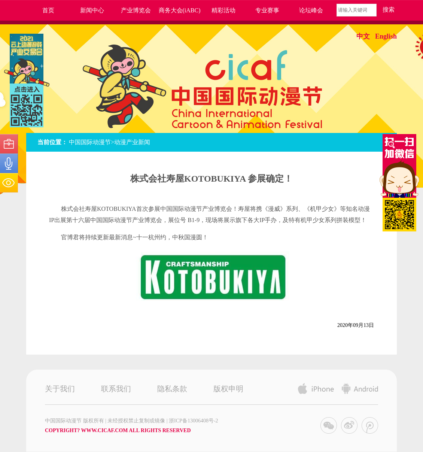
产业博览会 (136, 10)
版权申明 (228, 389)
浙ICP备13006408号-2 (193, 421)
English (386, 36)
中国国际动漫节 (90, 142)
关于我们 (60, 389)
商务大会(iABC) (180, 10)
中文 (363, 36)
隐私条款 (172, 389)
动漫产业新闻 (132, 142)
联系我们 (116, 389)
